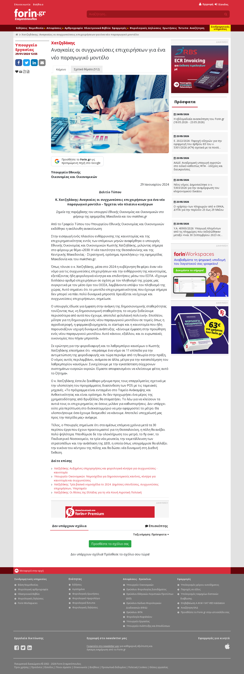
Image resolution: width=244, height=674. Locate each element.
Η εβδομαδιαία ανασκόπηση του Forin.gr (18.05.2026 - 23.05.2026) (199, 120)
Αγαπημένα (78, 589)
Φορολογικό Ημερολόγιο (86, 598)
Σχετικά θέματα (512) (87, 69)
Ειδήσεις (21, 28)
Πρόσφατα (185, 101)
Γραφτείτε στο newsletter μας (103, 646)
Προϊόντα (36, 667)
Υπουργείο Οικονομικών (140, 584)
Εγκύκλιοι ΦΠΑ (135, 612)
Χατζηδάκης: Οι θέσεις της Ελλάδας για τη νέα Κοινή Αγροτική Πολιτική (98, 492)
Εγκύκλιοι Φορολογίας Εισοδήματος (146, 589)
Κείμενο (61, 69)
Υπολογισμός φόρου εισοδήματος (200, 584)
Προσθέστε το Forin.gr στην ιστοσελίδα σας (205, 612)
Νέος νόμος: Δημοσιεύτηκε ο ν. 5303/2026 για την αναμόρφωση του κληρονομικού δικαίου (196, 188)
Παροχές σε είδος (191, 589)
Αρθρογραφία (74, 28)
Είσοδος (221, 4)
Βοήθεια (38, 4)
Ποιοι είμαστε (63, 667)
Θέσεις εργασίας (158, 667)
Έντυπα (183, 28)
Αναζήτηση (197, 28)
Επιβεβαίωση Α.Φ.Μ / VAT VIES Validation (203, 603)
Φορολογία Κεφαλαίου (139, 616)
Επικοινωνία (22, 4)
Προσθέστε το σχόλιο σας (110, 544)
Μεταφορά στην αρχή (32, 570)
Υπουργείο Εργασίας (138, 621)
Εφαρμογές (120, 28)
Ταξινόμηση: (151, 534)
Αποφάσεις (55, 28)
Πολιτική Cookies (137, 667)
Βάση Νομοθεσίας (28, 584)
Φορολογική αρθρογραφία (33, 589)
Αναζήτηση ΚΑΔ (189, 607)
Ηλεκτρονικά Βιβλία (97, 28)
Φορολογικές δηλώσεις (30, 598)
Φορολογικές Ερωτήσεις (85, 593)
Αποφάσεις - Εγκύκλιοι (137, 579)
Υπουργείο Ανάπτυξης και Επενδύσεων (148, 626)
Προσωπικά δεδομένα (113, 667)
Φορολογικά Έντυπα (83, 603)
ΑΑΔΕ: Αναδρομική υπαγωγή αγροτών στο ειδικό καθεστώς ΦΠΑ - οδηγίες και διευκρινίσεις (198, 166)
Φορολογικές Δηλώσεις (145, 28)
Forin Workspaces (27, 603)
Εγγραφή (206, 4)
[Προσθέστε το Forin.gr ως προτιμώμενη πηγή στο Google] (77, 161)
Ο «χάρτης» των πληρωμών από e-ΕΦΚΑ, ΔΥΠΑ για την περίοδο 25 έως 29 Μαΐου (199, 208)
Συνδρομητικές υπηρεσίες (220, 28)
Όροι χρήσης (21, 667)
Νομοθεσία (37, 28)
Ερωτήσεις (170, 28)
